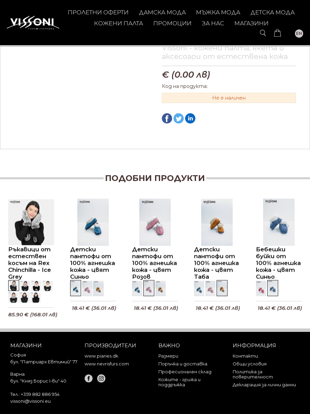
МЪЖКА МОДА (218, 12)
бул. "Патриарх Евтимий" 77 (43, 361)
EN (299, 33)
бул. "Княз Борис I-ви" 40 (38, 381)
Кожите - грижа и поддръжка (179, 382)
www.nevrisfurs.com (107, 363)
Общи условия (250, 363)
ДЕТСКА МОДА (272, 12)
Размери (168, 356)
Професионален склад (184, 371)
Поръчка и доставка (182, 363)
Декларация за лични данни (264, 384)
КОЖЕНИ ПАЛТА (118, 23)
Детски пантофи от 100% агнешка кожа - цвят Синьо (92, 264)
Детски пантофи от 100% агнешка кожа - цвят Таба (216, 264)
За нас (213, 23)
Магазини (251, 23)
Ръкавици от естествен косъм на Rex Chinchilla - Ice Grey (29, 264)
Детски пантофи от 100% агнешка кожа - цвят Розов (154, 264)
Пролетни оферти (98, 12)
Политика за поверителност (253, 374)
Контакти (245, 356)
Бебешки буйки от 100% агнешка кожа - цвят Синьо (278, 264)
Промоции (172, 23)
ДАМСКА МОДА (162, 12)
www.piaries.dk (101, 356)
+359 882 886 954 (40, 394)
